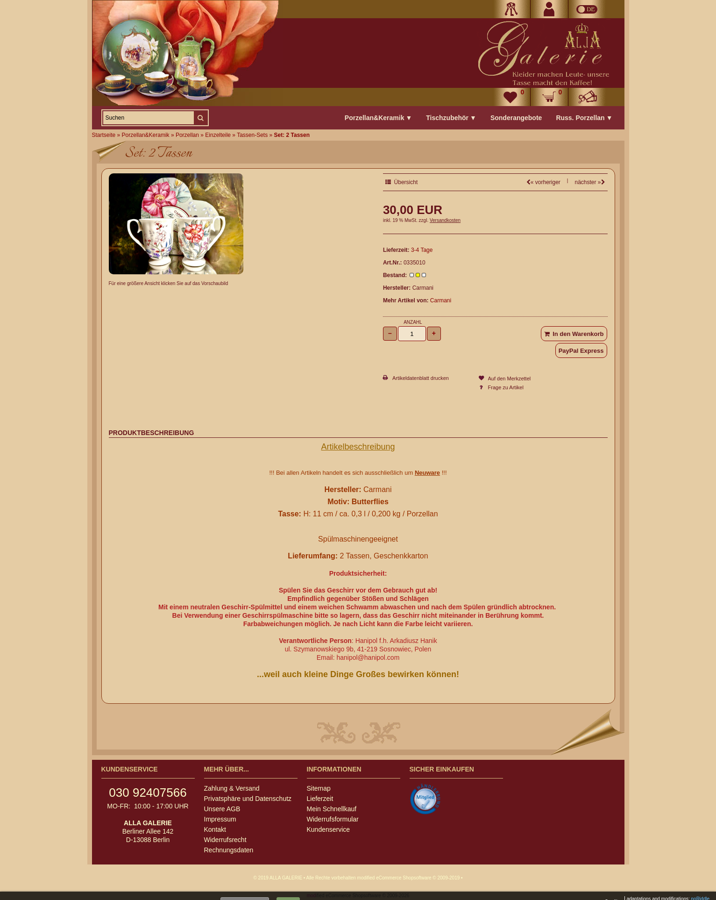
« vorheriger (543, 182)
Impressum (220, 819)
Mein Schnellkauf (332, 809)
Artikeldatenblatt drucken (420, 378)
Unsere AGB (222, 809)
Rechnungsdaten (229, 850)
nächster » (589, 182)
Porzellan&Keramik (378, 117)
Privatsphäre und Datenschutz (248, 798)
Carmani (440, 300)
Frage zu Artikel (506, 387)
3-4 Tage (421, 250)
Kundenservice (328, 829)
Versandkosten (445, 220)
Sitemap (319, 788)
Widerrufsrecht (225, 839)
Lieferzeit (320, 798)
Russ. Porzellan (584, 117)
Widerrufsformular (333, 819)
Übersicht (401, 182)
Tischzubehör (451, 117)
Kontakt (215, 829)
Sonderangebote (516, 117)
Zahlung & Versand (232, 788)
